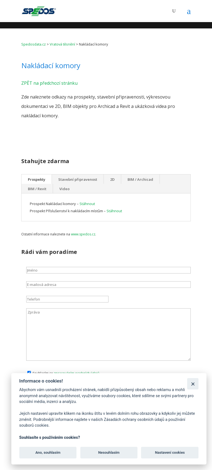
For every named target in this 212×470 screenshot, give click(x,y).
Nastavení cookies (170, 452)
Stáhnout (87, 203)
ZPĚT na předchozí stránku (49, 83)
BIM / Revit (37, 188)
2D (112, 179)
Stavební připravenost (77, 179)
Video (64, 188)
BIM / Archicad (140, 179)
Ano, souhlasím (47, 452)
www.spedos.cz (83, 234)
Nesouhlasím (109, 452)
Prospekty (36, 179)
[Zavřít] (192, 383)
